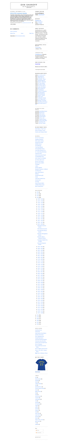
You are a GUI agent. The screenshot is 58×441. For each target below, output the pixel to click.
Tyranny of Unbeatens (42, 91)
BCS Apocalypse (41, 92)
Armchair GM (37, 180)
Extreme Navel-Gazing (39, 388)
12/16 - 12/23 (40, 202)
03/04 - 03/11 (40, 296)
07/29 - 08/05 (40, 259)
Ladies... (37, 166)
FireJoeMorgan (38, 145)
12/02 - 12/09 (40, 206)
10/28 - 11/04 (40, 215)
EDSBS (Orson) (38, 144)
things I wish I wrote (39, 419)
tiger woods (37, 421)
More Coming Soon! (39, 186)
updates (36, 424)
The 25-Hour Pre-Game (42, 101)
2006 (38, 324)
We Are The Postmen (39, 161)
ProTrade (37, 181)
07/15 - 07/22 (40, 262)
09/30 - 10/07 (40, 222)
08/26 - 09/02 (40, 252)
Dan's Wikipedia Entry (39, 336)
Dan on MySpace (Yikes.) (41, 353)
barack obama (38, 378)
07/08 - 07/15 (40, 264)
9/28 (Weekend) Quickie (42, 228)
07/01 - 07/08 (40, 266)
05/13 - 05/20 (40, 278)
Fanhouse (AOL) (38, 153)
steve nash (37, 413)
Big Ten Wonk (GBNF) (39, 162)
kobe (36, 394)
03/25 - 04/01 (40, 291)
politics (36, 407)
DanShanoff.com (38, 330)
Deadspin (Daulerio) (39, 139)
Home (22, 33)
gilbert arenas (38, 391)
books (36, 382)
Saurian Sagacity (38, 167)
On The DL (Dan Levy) (39, 159)
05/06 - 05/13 (40, 280)
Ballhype (37, 173)
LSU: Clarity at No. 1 (42, 99)
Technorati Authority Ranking (41, 339)
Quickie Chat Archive (39, 334)
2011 (38, 315)
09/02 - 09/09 (40, 250)
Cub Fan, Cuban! (42, 123)
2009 (38, 318)
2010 (38, 316)
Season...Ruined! (41, 95)
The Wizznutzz (38, 170)
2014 (38, 193)
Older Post (31, 33)
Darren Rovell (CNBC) (39, 183)
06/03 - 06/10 (40, 273)
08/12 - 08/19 (40, 255)
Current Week (38, 47)
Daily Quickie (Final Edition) (40, 333)
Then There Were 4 (42, 85)
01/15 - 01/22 (40, 309)
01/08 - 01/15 (40, 311)
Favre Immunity (42, 115)
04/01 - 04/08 (40, 289)
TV (35, 422)
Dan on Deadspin (38, 344)
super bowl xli (38, 414)
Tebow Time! (40, 96)
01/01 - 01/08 (40, 312)
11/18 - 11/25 (40, 209)
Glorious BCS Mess (43, 120)
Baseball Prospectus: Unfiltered (41, 169)
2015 (38, 192)
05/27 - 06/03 (40, 275)
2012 (38, 197)
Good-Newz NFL (42, 121)
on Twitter (40, 23)
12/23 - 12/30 (40, 200)
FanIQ (36, 176)
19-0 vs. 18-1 (41, 117)
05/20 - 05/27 (40, 277)
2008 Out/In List (41, 77)
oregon (36, 405)
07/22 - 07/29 (40, 261)
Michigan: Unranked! (42, 100)
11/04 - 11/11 (40, 213)
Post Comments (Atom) (20, 35)
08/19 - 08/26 (40, 253)
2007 (38, 322)
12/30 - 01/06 (40, 199)
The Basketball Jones (39, 156)
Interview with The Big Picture (41, 342)
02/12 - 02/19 (40, 302)
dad (36, 385)
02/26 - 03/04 (40, 298)
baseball (37, 380)
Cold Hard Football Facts (40, 178)
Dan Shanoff (29, 5)
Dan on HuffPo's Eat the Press (41, 348)
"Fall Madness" (41, 89)
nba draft (37, 402)
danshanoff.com (38, 386)
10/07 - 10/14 (40, 220)
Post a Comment (13, 31)
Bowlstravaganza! (41, 80)
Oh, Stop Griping (41, 83)
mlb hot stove (37, 396)
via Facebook (39, 21)
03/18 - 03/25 (40, 293)
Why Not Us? (41, 112)
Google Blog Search (39, 337)
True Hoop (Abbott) (39, 147)
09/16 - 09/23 (40, 246)
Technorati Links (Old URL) (40, 341)
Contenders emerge (42, 97)
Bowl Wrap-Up (41, 76)
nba (36, 400)
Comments (38, 432)
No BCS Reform (42, 116)
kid (35, 393)
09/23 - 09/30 (40, 224)
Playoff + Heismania (42, 81)
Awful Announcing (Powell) (40, 155)
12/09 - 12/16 (40, 204)
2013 (38, 195)
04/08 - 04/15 (40, 287)
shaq (36, 411)
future (36, 389)
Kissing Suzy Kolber (39, 142)
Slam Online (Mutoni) (39, 172)
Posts (37, 430)
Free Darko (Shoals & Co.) (40, 150)
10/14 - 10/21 (40, 218)
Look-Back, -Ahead (42, 79)
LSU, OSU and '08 (41, 75)
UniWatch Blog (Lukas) (39, 184)
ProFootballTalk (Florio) (39, 148)
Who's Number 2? (41, 88)
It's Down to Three (41, 84)
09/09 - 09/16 (40, 248)
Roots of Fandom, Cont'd (40, 130)
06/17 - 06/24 (40, 269)
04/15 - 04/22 (40, 286)
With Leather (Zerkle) (39, 140)
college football (38, 383)
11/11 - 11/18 (40, 211)
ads (36, 377)
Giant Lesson (41, 113)
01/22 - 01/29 (40, 307)
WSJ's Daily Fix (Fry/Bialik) (40, 158)
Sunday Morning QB (39, 175)
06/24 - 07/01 (40, 268)
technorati (37, 416)
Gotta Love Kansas (42, 87)
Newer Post (12, 33)
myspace (37, 397)
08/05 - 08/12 (40, 257)
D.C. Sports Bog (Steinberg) (40, 151)
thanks (36, 418)
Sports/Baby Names (43, 111)
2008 (38, 320)
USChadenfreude (41, 93)
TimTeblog (37, 164)
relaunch (37, 410)
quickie (36, 408)
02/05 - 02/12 (40, 303)
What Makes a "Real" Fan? (40, 128)
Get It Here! (37, 371)
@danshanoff (41, 14)
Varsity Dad (37, 331)
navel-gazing (37, 399)
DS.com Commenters (39, 137)
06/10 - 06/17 (40, 271)
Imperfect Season (42, 119)
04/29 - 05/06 (40, 282)
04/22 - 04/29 (40, 284)
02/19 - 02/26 (40, 300)
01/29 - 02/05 (40, 305)
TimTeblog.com (38, 54)
